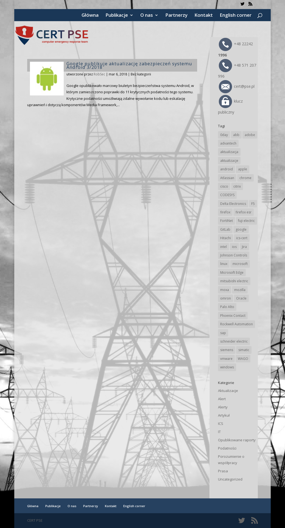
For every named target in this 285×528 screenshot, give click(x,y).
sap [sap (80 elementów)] (223, 333)
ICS (220, 423)
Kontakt (203, 15)
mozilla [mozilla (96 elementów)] (239, 289)
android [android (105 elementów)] (226, 169)
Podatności (227, 448)
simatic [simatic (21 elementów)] (243, 350)
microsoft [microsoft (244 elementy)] (240, 263)
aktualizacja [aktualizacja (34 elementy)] (229, 151)
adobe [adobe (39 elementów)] (250, 134)
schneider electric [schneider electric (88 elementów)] (234, 341)
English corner (236, 15)
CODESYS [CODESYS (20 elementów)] (227, 195)
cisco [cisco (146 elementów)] (224, 186)
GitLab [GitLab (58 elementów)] (225, 229)
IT (219, 431)
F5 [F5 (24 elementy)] (253, 203)
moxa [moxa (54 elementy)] (224, 289)
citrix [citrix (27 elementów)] (237, 186)
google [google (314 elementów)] (241, 229)
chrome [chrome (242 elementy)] (245, 178)
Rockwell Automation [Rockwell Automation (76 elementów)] (236, 324)
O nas (146, 15)
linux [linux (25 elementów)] (223, 263)
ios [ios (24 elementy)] (234, 246)
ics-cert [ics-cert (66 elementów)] (241, 238)
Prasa (223, 470)
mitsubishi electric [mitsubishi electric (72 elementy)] (234, 281)
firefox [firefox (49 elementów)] (225, 212)
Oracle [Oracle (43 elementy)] (241, 298)
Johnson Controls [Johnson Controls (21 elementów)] (233, 255)
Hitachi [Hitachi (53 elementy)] (225, 238)
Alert (222, 398)
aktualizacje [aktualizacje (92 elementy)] (229, 160)
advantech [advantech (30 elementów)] (228, 143)
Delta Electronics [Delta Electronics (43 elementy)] (233, 203)
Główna (90, 15)
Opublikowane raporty (237, 439)
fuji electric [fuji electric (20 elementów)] (246, 220)
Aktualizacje (228, 390)
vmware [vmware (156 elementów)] (226, 358)
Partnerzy (176, 15)
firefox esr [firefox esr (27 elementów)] (244, 212)
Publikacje (116, 15)
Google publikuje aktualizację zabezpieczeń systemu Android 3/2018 (129, 65)
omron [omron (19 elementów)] (225, 298)
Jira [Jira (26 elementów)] (244, 246)
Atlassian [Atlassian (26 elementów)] (227, 178)
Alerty (223, 407)
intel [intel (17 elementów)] (223, 246)
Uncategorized (230, 479)
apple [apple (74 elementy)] (242, 169)
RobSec (99, 74)
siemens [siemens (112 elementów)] (226, 350)
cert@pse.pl (237, 86)
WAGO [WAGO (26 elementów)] (243, 358)
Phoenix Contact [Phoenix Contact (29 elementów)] (232, 315)
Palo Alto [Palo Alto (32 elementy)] (227, 306)
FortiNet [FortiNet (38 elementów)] (226, 220)
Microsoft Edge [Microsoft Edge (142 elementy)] (232, 272)
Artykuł (224, 415)
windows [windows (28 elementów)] (227, 367)
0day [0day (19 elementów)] (224, 134)
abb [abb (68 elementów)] (236, 134)
